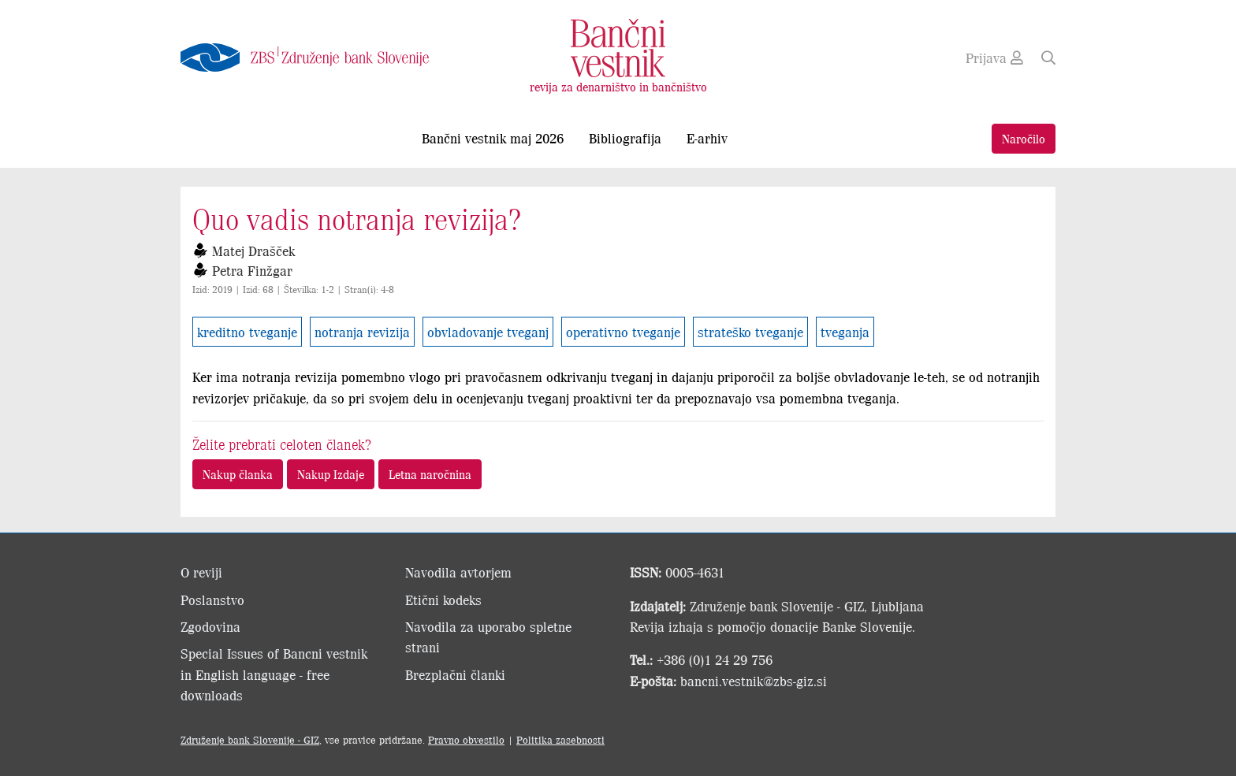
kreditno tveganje (247, 331)
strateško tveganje (750, 331)
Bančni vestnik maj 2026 (493, 138)
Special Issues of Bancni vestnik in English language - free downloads (274, 674)
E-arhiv (707, 138)
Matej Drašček (253, 250)
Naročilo (1023, 138)
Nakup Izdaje (330, 473)
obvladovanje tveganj (488, 331)
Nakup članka (238, 473)
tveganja (845, 331)
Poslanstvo (212, 599)
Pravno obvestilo (466, 739)
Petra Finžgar (252, 270)
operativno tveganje (623, 331)
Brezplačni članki (455, 674)
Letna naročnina (430, 473)
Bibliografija (625, 138)
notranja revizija (362, 331)
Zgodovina (210, 626)
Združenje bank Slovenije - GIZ (250, 739)
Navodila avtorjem (458, 572)
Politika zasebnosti (560, 739)
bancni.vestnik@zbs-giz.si (753, 680)
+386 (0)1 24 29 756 (714, 659)
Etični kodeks (443, 599)
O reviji (201, 572)
